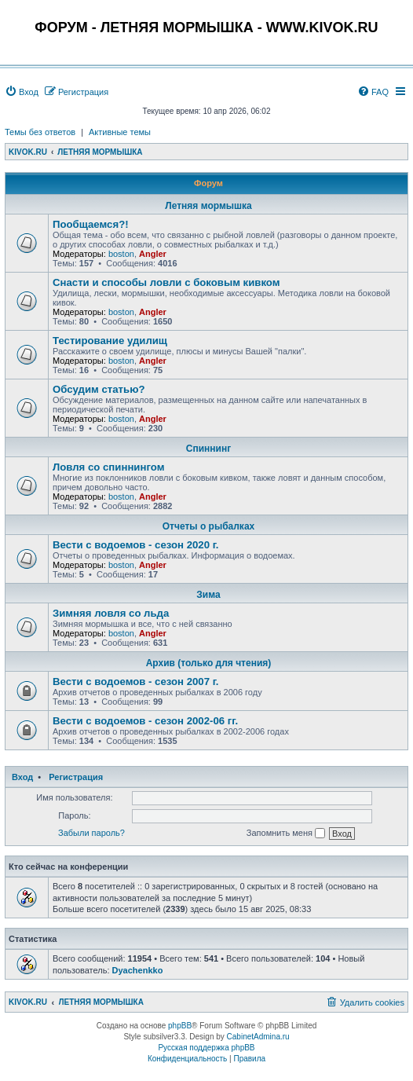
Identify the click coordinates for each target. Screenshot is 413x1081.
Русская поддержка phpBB (206, 1047)
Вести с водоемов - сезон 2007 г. (136, 681)
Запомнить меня (286, 833)
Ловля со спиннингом (108, 467)
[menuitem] (21, 91)
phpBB (180, 1025)
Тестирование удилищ (110, 340)
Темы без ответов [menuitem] (40, 132)
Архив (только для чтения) (209, 663)
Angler (152, 253)
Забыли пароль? (91, 832)
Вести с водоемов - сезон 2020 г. (136, 545)
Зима (208, 594)
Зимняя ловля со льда (111, 613)
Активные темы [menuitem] (120, 132)
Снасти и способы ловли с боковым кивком (166, 282)
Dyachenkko (137, 970)
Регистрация (76, 777)
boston (121, 253)
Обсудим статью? (98, 389)
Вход (22, 777)
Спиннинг (208, 448)
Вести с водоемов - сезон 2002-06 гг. (145, 721)
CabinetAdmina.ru (258, 1036)
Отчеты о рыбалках (208, 526)
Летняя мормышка (208, 205)
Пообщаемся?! (91, 224)
